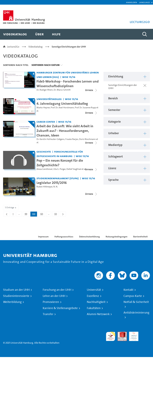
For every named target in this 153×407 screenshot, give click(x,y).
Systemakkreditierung (145, 333)
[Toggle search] (144, 34)
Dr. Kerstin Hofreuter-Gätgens (50, 139)
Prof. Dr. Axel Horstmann (62, 107)
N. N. (55, 186)
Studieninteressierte (16, 296)
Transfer (48, 314)
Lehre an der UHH (54, 296)
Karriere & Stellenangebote (60, 308)
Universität (94, 290)
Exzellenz (93, 296)
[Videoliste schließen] (91, 90)
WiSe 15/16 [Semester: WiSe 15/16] (68, 77)
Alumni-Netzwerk (98, 314)
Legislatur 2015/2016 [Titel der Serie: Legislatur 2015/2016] (52, 182)
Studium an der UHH (16, 290)
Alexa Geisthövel (44, 169)
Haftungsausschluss (63, 236)
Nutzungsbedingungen (116, 236)
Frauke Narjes (71, 139)
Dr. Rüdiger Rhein (45, 89)
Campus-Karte (133, 296)
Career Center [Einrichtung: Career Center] (46, 122)
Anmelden (131, 2)
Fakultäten (94, 308)
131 (56, 215)
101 (42, 215)
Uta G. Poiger (59, 169)
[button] (144, 2)
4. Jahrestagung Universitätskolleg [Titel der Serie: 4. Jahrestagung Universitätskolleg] (62, 103)
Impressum (43, 236)
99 (27, 215)
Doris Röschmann (87, 139)
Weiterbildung (12, 302)
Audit (120, 333)
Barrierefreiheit (140, 236)
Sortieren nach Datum (45, 65)
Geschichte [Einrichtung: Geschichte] (44, 151)
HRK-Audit (132, 335)
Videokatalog (35, 46)
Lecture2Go (13, 46)
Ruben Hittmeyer (44, 186)
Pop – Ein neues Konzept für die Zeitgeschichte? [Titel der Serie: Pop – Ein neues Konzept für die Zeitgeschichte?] (60, 162)
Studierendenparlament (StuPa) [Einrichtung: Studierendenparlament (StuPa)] (58, 178)
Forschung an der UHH (57, 290)
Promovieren (51, 302)
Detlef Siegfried (73, 169)
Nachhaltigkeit (96, 302)
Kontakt (128, 290)
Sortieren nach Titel (15, 65)
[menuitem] (15, 34)
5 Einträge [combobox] (11, 207)
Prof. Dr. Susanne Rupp (85, 107)
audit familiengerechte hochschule (110, 336)
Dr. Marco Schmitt (62, 89)
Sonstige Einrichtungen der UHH (69, 46)
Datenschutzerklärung (89, 236)
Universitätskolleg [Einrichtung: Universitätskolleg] (49, 99)
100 (34, 215)
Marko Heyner (43, 107)
